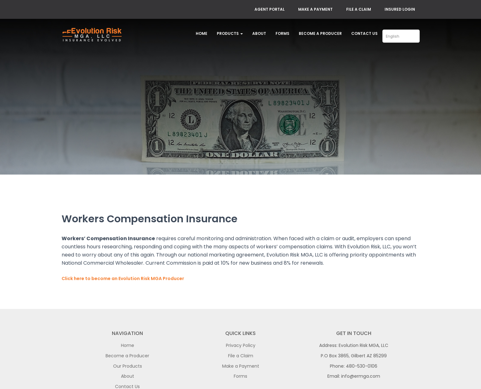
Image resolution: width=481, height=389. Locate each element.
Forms (282, 33)
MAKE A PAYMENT (315, 9)
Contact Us (364, 33)
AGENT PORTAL (269, 9)
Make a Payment (240, 366)
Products (230, 33)
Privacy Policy (240, 345)
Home (201, 33)
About (259, 33)
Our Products (127, 366)
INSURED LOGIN (400, 9)
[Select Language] (401, 36)
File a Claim (240, 356)
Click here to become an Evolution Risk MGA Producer (123, 278)
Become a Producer (320, 33)
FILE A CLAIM (358, 9)
